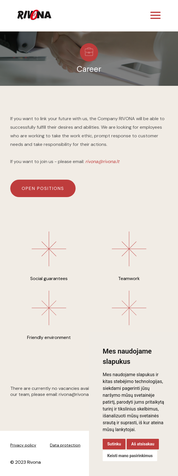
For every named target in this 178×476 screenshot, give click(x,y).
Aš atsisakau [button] (142, 444)
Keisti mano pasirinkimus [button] (130, 455)
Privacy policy (23, 445)
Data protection (65, 445)
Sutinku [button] (114, 444)
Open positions (43, 188)
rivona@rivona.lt (102, 161)
